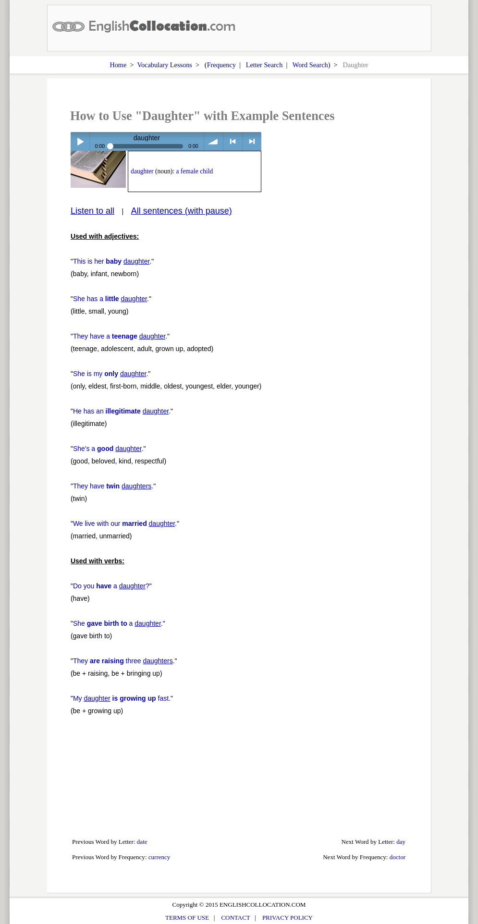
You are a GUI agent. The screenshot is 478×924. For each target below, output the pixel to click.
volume (213, 141)
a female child (194, 171)
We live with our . (125, 523)
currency (159, 857)
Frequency (221, 65)
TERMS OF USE (187, 917)
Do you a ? (111, 586)
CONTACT (235, 917)
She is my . (110, 373)
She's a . (108, 448)
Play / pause (80, 141)
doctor (397, 857)
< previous (232, 141)
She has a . (111, 299)
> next (252, 141)
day (400, 841)
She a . (118, 623)
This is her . (112, 261)
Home (118, 65)
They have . (113, 486)
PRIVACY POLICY (287, 917)
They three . (124, 661)
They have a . (120, 336)
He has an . (122, 411)
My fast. (122, 698)
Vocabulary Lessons (164, 65)
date (142, 841)
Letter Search (264, 65)
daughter (142, 171)
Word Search (310, 65)
